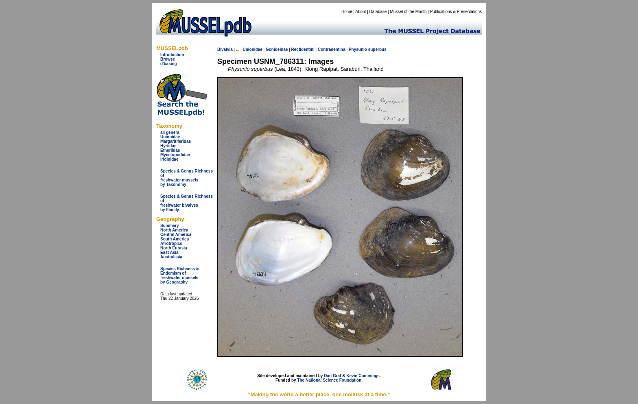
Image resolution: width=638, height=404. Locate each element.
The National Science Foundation (329, 380)
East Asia (169, 252)
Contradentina (331, 49)
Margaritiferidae (175, 141)
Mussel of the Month (408, 11)
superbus (377, 49)
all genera (169, 132)
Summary (169, 225)
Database (378, 11)
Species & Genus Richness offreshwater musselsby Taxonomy (186, 178)
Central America (175, 234)
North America (174, 230)
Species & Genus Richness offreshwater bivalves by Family (186, 203)
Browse (167, 59)
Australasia (171, 257)
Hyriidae (168, 146)
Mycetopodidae (175, 155)
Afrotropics (171, 243)
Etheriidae (170, 150)
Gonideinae (277, 49)
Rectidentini (303, 49)
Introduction (172, 54)
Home (346, 11)
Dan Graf (332, 375)
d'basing (168, 63)
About (360, 11)
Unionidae (170, 137)
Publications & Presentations (456, 11)
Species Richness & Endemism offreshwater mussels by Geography (179, 275)
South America (174, 239)
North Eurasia (173, 248)
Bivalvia (225, 49)
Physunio (358, 49)
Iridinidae (169, 159)
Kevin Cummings (363, 375)
